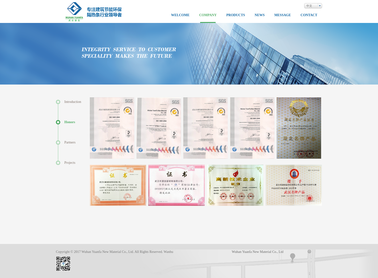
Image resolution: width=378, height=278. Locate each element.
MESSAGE (282, 15)
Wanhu (168, 252)
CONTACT (309, 15)
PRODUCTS (235, 15)
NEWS (260, 15)
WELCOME (180, 15)
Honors (69, 122)
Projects (69, 162)
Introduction (72, 102)
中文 (309, 5)
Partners (70, 142)
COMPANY (208, 15)
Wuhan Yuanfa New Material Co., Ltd (257, 252)
